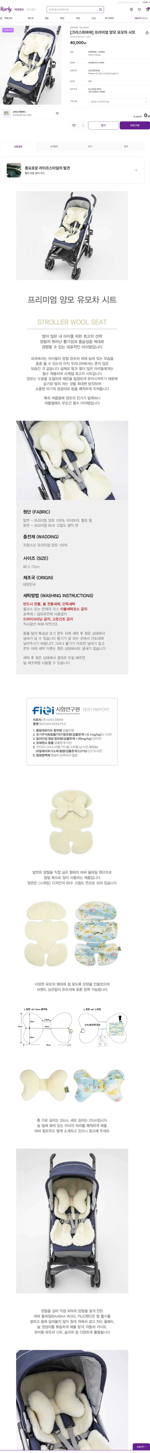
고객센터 (146, 2)
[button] (72, 170)
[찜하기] (57, 113)
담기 (103, 125)
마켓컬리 (19, 9)
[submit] (100, 9)
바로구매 (134, 125)
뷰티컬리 (31, 9)
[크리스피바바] (84, 27)
